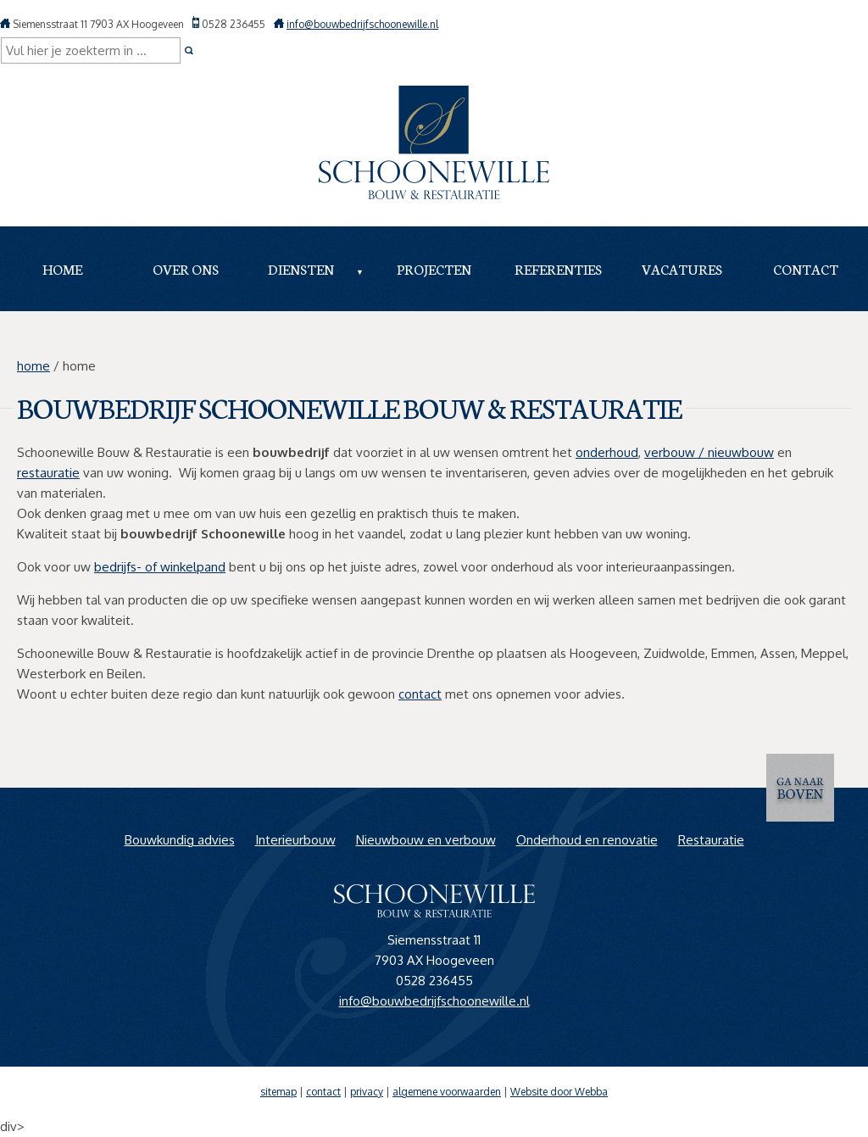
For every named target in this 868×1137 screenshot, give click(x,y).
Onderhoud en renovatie (587, 840)
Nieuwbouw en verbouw (426, 840)
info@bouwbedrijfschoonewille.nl (362, 24)
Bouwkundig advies (180, 840)
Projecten (434, 268)
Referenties (558, 268)
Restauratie (711, 840)
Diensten (301, 268)
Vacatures (682, 268)
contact (420, 694)
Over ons (186, 268)
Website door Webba (559, 1091)
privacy (366, 1091)
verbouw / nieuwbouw (709, 452)
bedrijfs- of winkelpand (159, 567)
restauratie (48, 473)
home (33, 366)
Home (62, 268)
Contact (805, 268)
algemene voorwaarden (446, 1091)
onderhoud (607, 452)
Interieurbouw (295, 840)
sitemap (278, 1091)
